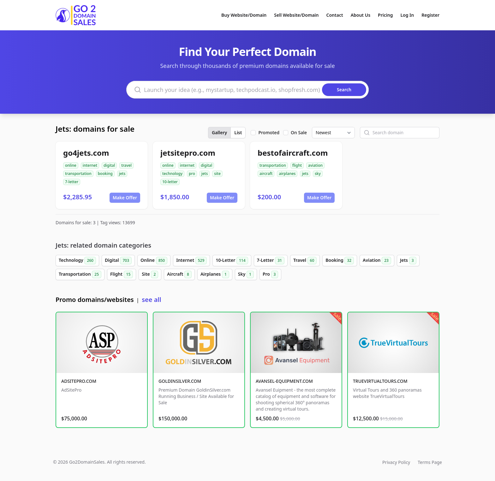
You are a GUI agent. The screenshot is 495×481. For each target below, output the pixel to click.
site (217, 173)
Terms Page (430, 462)
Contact (334, 15)
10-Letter (232, 260)
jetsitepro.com (187, 152)
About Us (360, 15)
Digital (118, 260)
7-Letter (270, 260)
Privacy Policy (396, 462)
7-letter (71, 181)
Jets (408, 260)
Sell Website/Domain (296, 15)
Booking (339, 260)
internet (90, 165)
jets (122, 173)
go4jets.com (86, 152)
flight (297, 165)
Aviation (377, 260)
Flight (121, 274)
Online (153, 260)
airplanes (287, 173)
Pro (270, 274)
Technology (77, 260)
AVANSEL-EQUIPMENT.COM (284, 381)
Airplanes (214, 274)
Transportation (80, 274)
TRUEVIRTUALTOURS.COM (380, 381)
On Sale (299, 132)
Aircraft (179, 274)
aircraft (265, 173)
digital (109, 165)
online (70, 165)
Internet (191, 260)
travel (126, 165)
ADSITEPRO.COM (78, 381)
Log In (407, 15)
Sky (246, 274)
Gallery (219, 132)
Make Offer (125, 198)
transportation (78, 173)
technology (172, 173)
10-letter (170, 181)
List (238, 132)
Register (430, 15)
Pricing (385, 15)
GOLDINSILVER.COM (179, 381)
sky (318, 173)
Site (150, 274)
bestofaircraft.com (293, 152)
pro (192, 173)
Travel (305, 260)
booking (105, 173)
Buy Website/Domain (243, 15)
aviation (315, 165)
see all (151, 299)
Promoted (268, 132)
